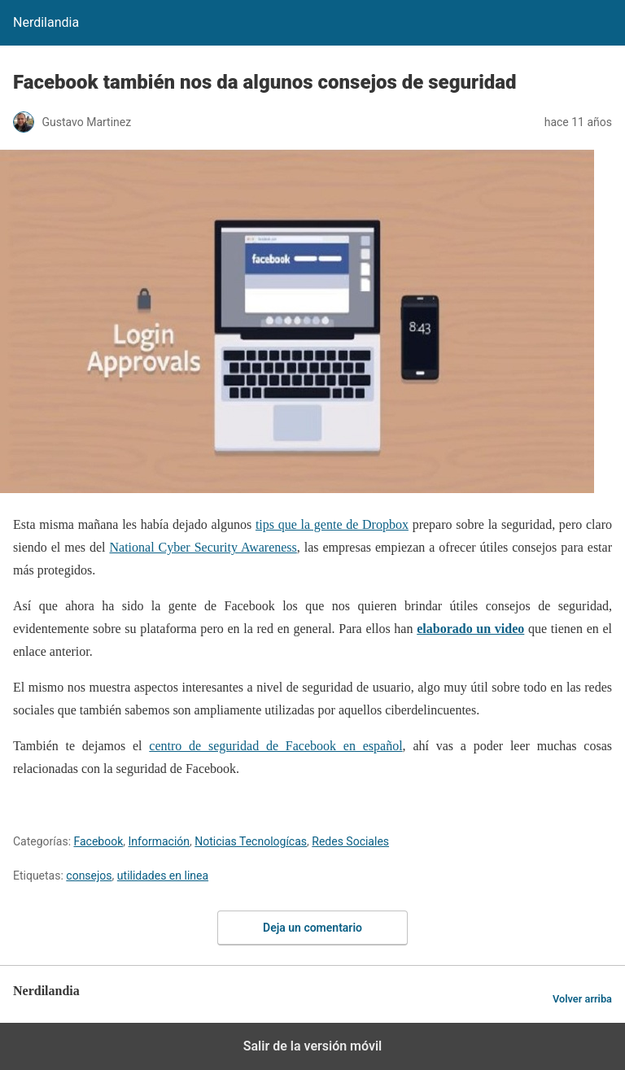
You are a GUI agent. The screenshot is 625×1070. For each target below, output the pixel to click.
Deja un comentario (312, 927)
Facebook (99, 841)
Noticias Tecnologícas (250, 841)
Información (159, 841)
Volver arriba (582, 999)
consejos (88, 875)
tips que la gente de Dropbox (332, 524)
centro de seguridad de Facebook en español (275, 746)
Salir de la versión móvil (312, 1046)
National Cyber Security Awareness (203, 547)
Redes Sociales (350, 841)
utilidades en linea (162, 875)
